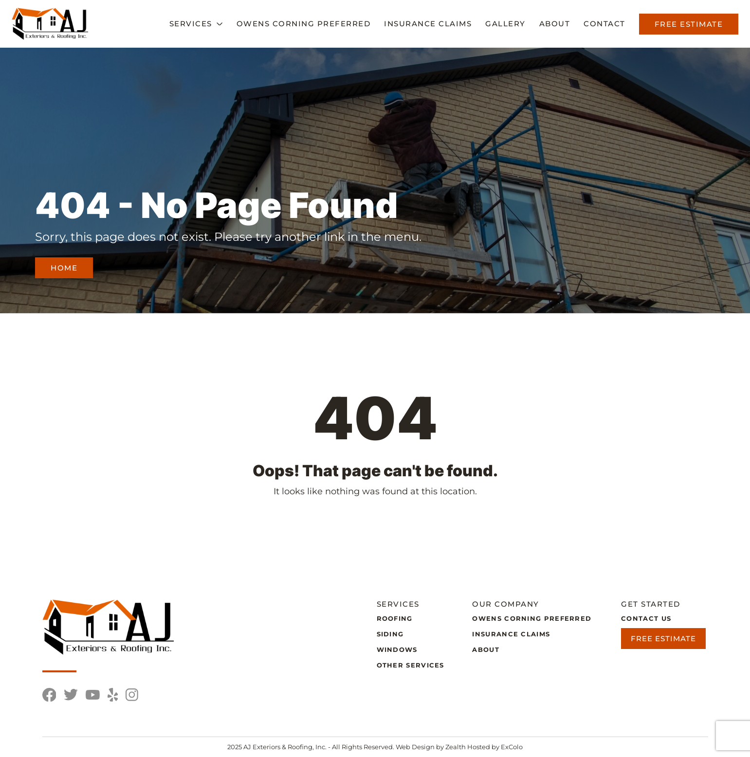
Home (64, 267)
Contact (604, 23)
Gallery (505, 23)
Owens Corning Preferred (304, 23)
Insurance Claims (428, 23)
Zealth (456, 747)
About (554, 23)
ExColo (512, 747)
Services (190, 23)
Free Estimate (689, 24)
